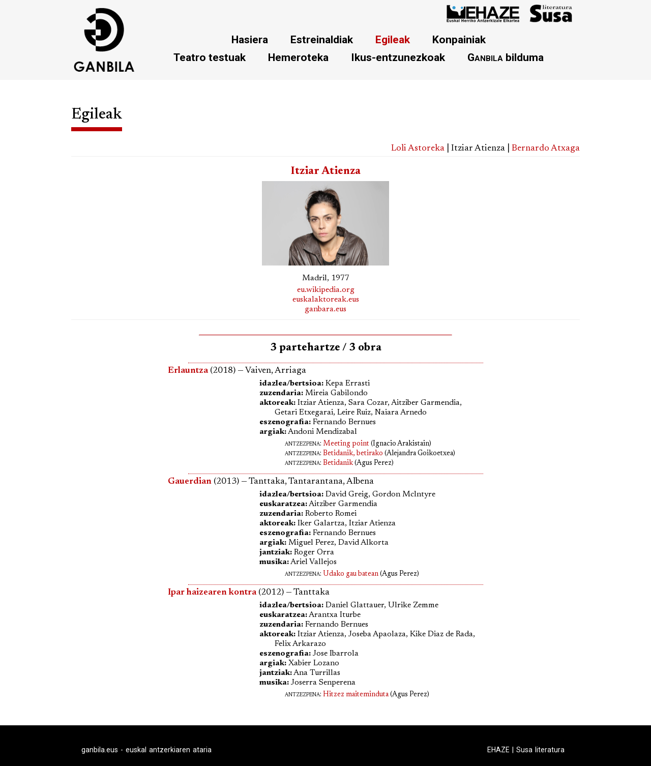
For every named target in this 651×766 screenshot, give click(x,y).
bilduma (505, 57)
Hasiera (249, 39)
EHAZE (498, 750)
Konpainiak (459, 39)
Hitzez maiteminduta (356, 694)
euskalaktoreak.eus (325, 300)
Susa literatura (540, 750)
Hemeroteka (298, 57)
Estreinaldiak (321, 39)
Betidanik (338, 463)
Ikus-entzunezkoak (398, 57)
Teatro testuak (209, 57)
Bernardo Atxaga (546, 148)
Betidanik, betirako (353, 453)
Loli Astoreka (418, 148)
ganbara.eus (325, 309)
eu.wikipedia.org (325, 290)
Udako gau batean (350, 574)
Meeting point (346, 444)
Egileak (392, 39)
